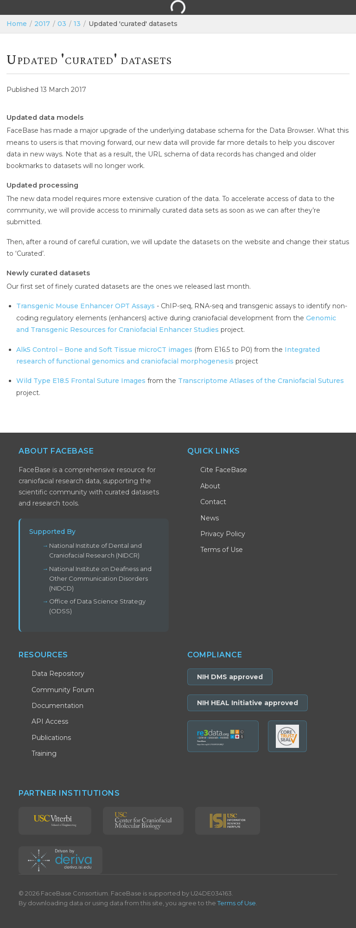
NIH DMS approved (230, 677)
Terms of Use (221, 549)
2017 (42, 23)
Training (44, 753)
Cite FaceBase (223, 470)
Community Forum (63, 690)
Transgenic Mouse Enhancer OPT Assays (85, 306)
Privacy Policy (222, 534)
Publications (51, 737)
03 (61, 23)
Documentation (57, 705)
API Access (50, 721)
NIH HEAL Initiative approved (247, 703)
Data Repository (58, 673)
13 (77, 23)
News (209, 518)
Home (16, 23)
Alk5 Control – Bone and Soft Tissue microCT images (104, 349)
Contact (213, 502)
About (210, 486)
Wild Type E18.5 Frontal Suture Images (81, 380)
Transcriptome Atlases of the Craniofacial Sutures (261, 380)
